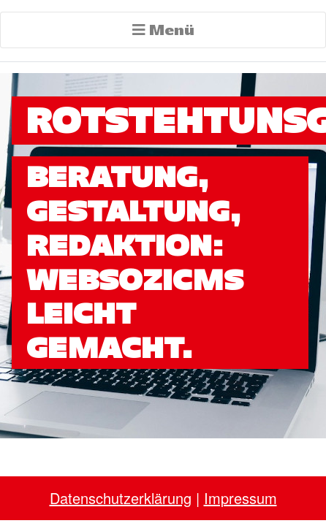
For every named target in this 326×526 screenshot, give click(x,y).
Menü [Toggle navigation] (163, 29)
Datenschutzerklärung (121, 497)
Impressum (240, 497)
